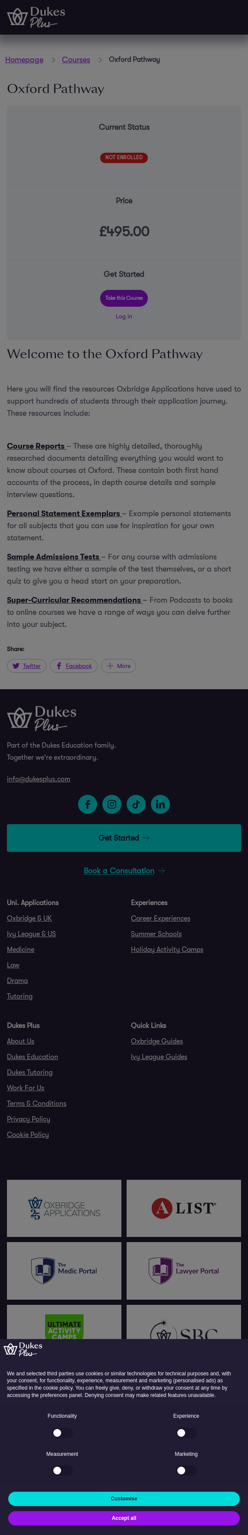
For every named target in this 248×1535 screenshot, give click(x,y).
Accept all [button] (124, 1518)
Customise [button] (124, 1499)
